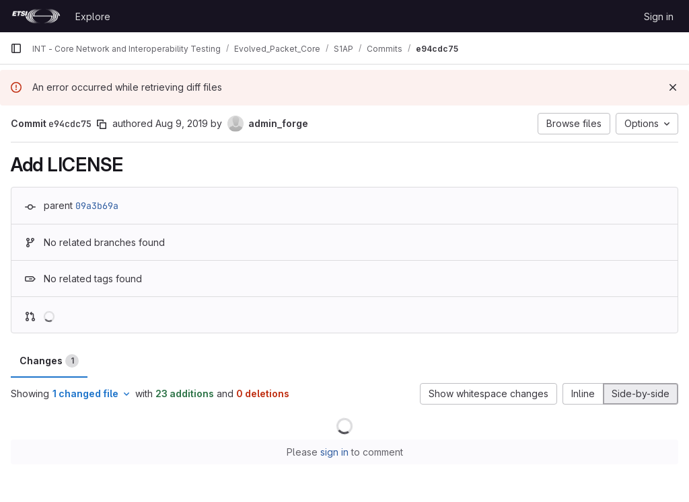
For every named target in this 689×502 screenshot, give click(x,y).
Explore (92, 16)
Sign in (659, 16)
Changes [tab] (49, 361)
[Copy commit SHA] (102, 124)
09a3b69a (96, 206)
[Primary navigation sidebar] (16, 48)
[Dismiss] (673, 87)
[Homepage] (36, 16)
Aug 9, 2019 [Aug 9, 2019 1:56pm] (181, 123)
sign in (334, 452)
